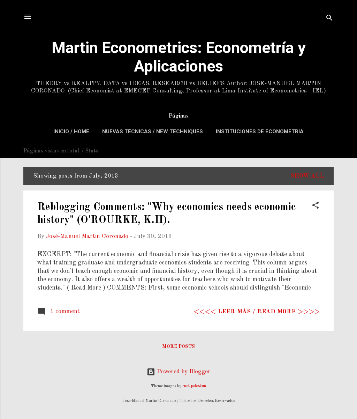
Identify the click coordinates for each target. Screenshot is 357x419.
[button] (315, 206)
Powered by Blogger (179, 372)
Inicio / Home (71, 131)
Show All (307, 176)
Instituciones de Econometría (260, 131)
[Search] (329, 19)
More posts (178, 346)
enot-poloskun (194, 386)
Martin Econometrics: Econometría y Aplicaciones (179, 56)
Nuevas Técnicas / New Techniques (152, 131)
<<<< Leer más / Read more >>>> (257, 312)
